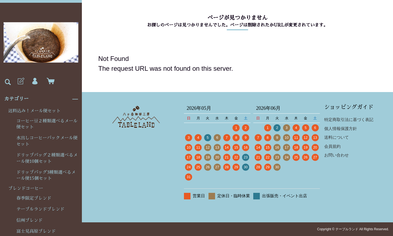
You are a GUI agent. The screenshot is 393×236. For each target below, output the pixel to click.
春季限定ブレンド (33, 198)
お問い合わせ (336, 155)
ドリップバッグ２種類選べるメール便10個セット (47, 158)
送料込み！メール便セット (34, 111)
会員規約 (332, 146)
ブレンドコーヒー (25, 188)
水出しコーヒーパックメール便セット (47, 141)
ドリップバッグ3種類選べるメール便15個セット (46, 175)
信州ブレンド (29, 220)
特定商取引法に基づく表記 (348, 119)
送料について (336, 137)
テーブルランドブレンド (40, 209)
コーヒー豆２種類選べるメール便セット (47, 124)
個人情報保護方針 (340, 128)
